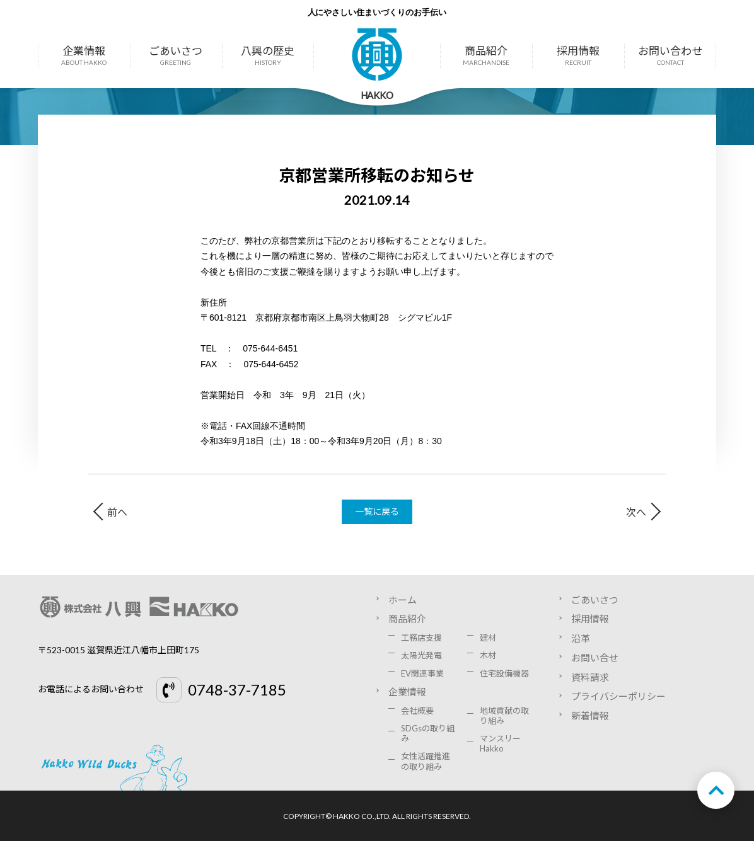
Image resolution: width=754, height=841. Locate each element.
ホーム (402, 599)
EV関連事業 (422, 673)
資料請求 (590, 677)
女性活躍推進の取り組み (425, 761)
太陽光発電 (421, 655)
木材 (488, 655)
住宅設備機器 (504, 673)
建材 (488, 637)
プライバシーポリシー (618, 696)
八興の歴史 (268, 56)
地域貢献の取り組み (504, 716)
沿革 (580, 638)
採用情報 (578, 56)
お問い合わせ (670, 56)
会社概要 (417, 711)
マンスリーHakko (500, 743)
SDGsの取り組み (428, 733)
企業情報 (84, 56)
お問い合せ (594, 657)
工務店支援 (421, 637)
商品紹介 (486, 56)
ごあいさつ (176, 56)
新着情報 (590, 715)
